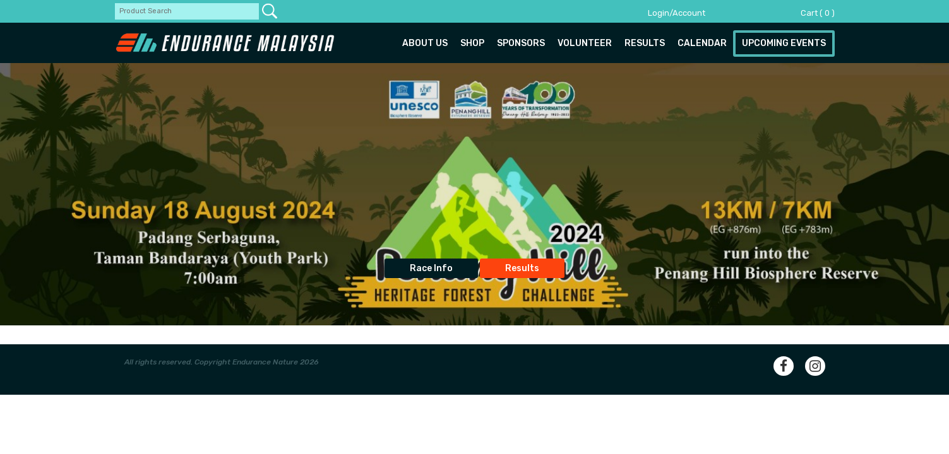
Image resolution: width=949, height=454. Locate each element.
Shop (472, 43)
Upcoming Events (784, 43)
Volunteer (585, 43)
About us (425, 43)
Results (644, 43)
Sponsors (521, 43)
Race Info (431, 268)
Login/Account (676, 13)
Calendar (702, 43)
